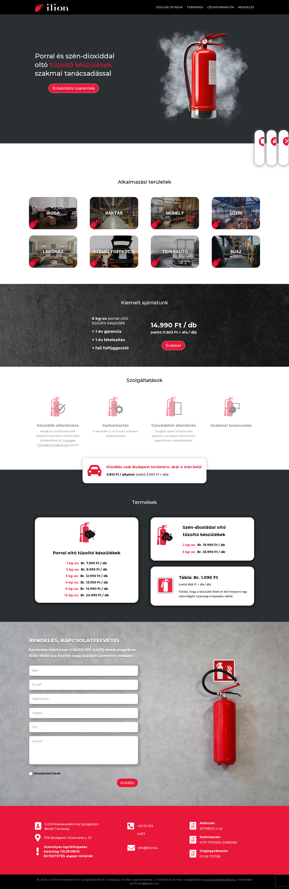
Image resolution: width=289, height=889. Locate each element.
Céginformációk (220, 7)
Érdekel (173, 345)
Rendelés (246, 7)
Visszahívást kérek (45, 773)
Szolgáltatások (169, 7)
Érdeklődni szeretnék (68, 88)
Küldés (127, 782)
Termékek (195, 7)
